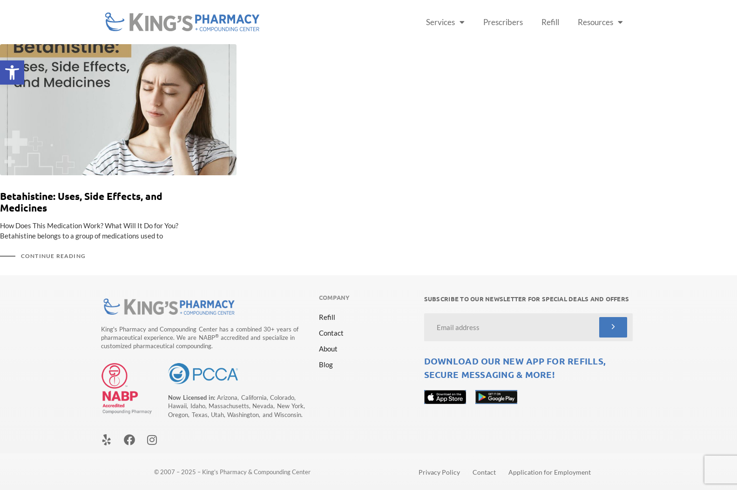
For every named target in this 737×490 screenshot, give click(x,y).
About (328, 348)
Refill (550, 22)
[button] (12, 72)
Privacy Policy (439, 472)
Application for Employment (549, 472)
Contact (331, 333)
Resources (600, 22)
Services (445, 22)
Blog (326, 364)
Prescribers (503, 22)
